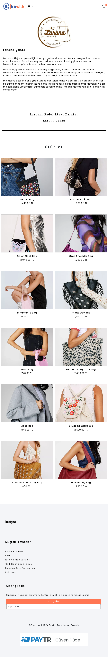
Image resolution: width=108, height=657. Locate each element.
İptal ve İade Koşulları (17, 559)
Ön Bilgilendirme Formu (18, 564)
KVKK (8, 555)
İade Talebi (11, 572)
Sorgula (53, 601)
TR (30, 6)
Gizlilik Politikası (14, 551)
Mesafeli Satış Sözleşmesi (20, 568)
